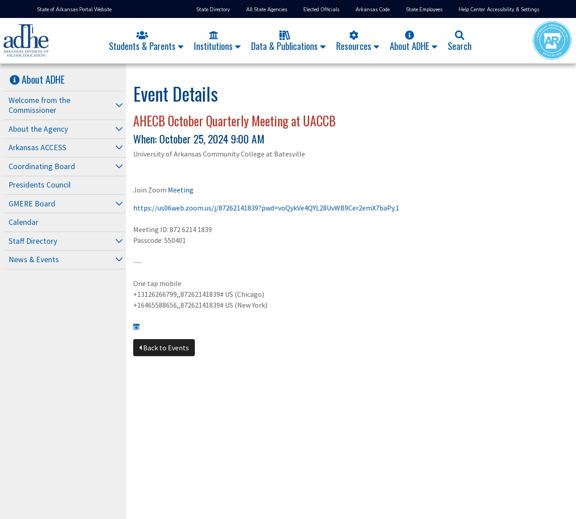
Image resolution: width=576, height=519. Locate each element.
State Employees (424, 9)
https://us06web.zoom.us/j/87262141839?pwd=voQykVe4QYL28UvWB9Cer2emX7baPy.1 (266, 207)
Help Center (472, 9)
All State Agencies (266, 9)
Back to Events (164, 347)
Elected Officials (321, 9)
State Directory (213, 9)
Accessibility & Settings (513, 9)
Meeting (181, 189)
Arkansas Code (373, 9)
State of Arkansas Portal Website (74, 9)
